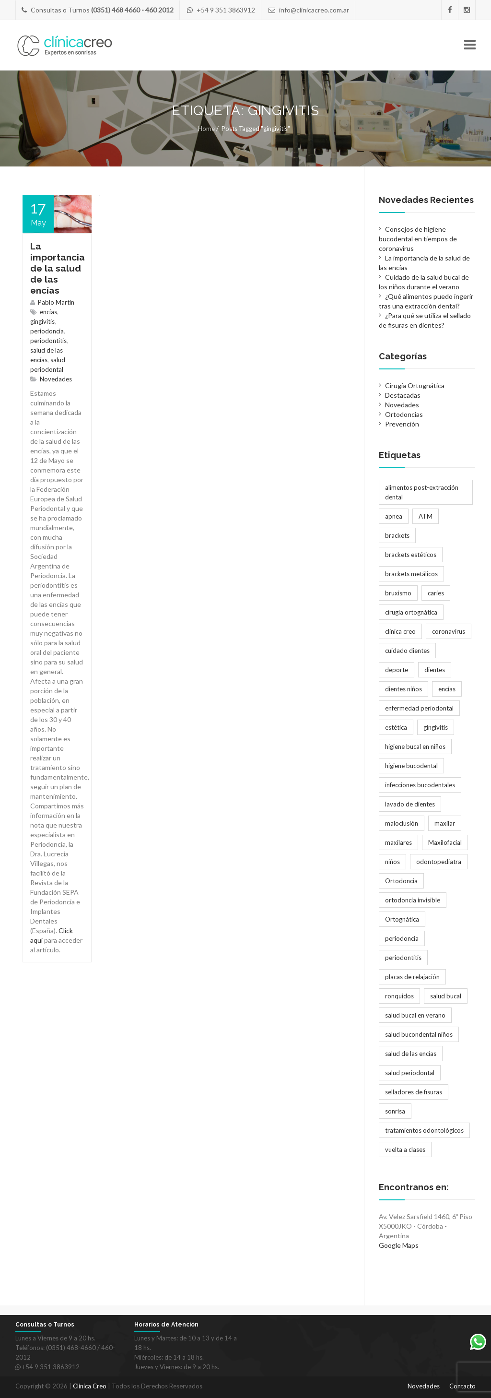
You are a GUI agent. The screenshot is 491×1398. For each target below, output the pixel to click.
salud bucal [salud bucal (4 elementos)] (445, 996)
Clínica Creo (89, 1386)
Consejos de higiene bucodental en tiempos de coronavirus (418, 238)
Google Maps (399, 1245)
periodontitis (48, 340)
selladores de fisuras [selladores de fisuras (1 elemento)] (413, 1092)
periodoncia (47, 331)
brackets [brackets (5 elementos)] (397, 535)
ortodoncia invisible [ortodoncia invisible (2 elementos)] (412, 900)
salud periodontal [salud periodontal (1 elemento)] (409, 1073)
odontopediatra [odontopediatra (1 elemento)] (438, 861)
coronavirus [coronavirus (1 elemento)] (448, 631)
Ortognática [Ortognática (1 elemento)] (402, 919)
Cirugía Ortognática (414, 385)
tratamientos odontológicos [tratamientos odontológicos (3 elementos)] (424, 1130)
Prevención (402, 424)
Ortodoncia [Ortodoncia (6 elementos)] (401, 881)
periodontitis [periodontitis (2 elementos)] (403, 957)
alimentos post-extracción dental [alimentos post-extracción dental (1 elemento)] (421, 492)
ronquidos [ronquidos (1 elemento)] (399, 996)
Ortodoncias (404, 414)
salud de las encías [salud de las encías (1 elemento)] (410, 1053)
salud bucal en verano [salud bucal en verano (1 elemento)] (415, 1015)
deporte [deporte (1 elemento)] (396, 670)
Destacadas (403, 395)
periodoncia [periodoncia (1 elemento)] (402, 938)
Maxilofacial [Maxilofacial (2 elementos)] (445, 842)
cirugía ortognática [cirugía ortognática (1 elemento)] (411, 612)
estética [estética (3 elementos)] (396, 727)
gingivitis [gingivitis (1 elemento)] (435, 727)
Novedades (56, 379)
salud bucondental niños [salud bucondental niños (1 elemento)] (419, 1034)
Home (206, 128)
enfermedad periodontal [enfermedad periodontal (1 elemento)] (419, 708)
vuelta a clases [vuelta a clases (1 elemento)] (405, 1149)
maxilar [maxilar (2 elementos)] (444, 823)
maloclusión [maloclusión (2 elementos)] (401, 823)
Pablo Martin (56, 302)
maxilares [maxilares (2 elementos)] (398, 842)
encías (48, 312)
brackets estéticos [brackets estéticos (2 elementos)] (410, 554)
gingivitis (42, 321)
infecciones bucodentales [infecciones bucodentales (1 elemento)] (420, 785)
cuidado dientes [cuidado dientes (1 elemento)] (407, 650)
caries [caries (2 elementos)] (436, 593)
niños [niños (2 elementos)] (392, 861)
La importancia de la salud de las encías (57, 268)
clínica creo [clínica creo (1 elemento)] (400, 631)
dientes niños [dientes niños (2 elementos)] (403, 689)
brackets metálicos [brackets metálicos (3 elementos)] (411, 574)
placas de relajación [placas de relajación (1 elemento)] (412, 977)
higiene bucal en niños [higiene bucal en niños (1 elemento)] (415, 746)
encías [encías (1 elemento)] (447, 689)
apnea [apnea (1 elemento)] (393, 516)
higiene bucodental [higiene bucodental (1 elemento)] (411, 766)
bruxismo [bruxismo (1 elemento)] (398, 593)
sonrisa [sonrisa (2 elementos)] (395, 1111)
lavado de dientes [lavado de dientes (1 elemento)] (410, 804)
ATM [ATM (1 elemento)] (426, 516)
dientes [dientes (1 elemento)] (434, 670)
